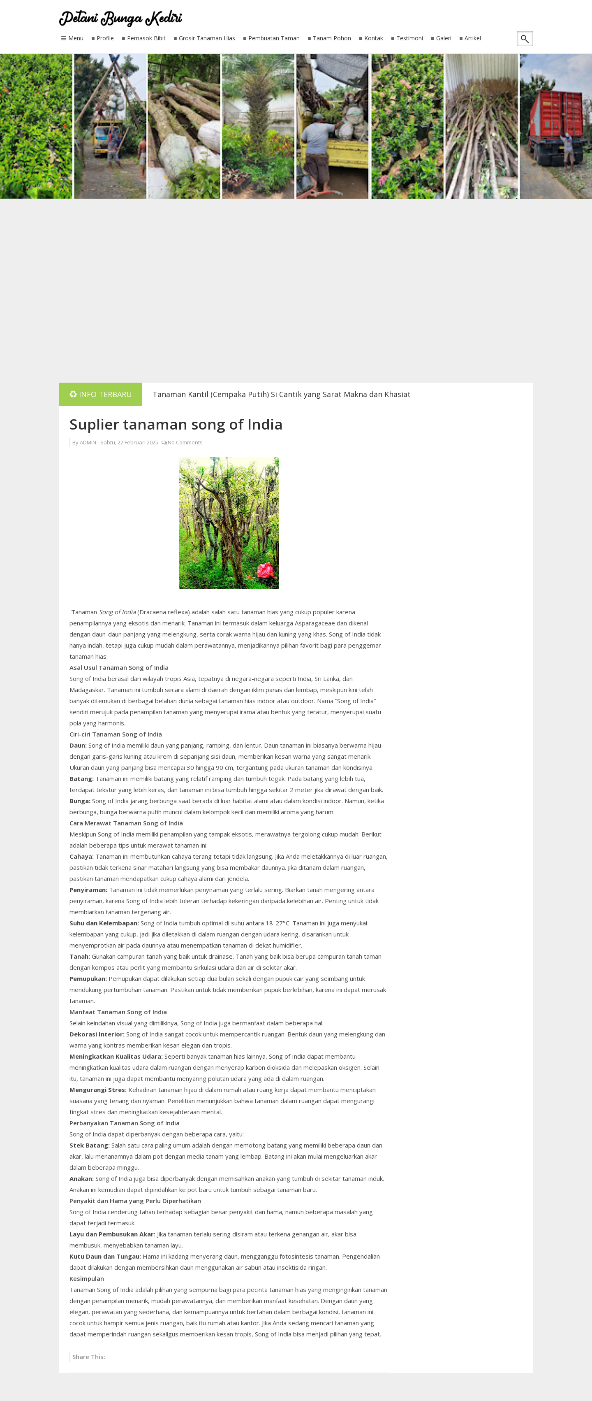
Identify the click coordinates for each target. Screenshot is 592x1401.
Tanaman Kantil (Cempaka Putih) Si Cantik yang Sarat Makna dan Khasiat (282, 394)
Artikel (473, 38)
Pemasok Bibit (146, 38)
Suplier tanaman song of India (176, 424)
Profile (105, 38)
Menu (75, 39)
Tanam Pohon (332, 38)
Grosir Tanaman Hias (207, 38)
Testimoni (409, 38)
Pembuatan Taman (274, 38)
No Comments (185, 442)
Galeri (443, 38)
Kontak (373, 38)
